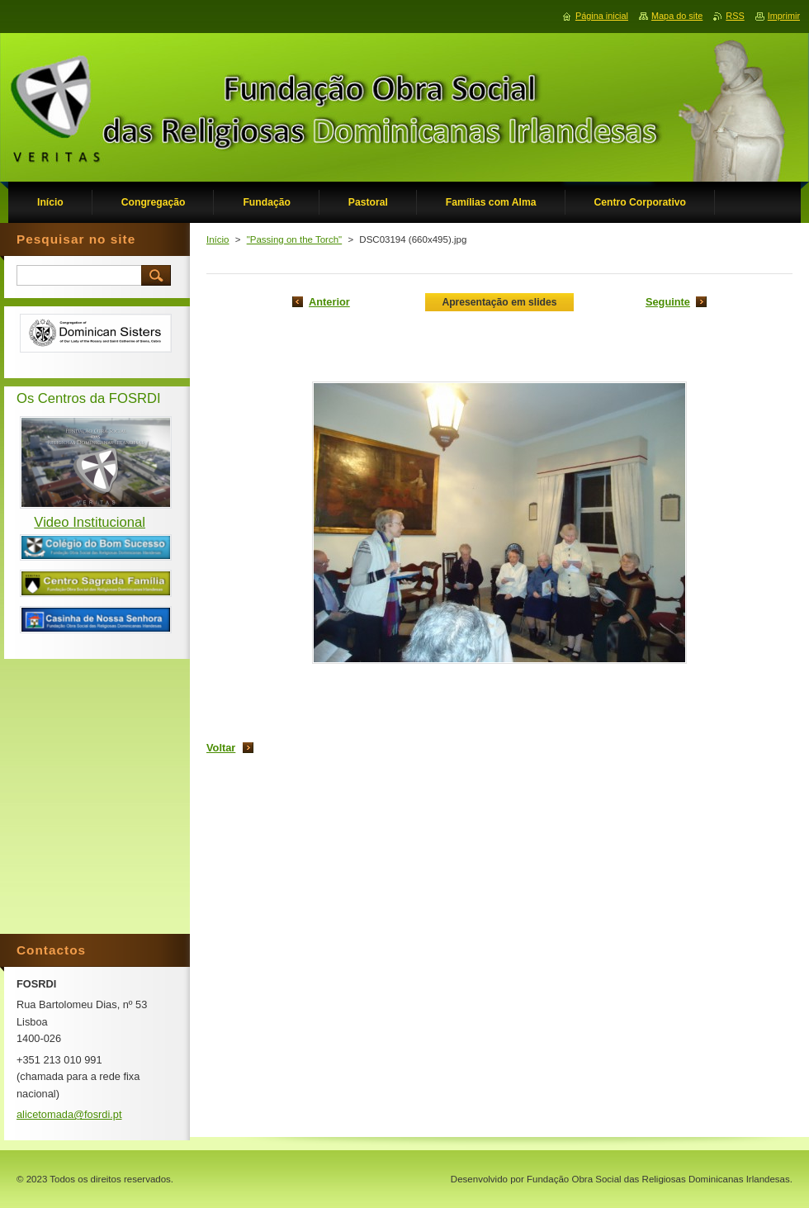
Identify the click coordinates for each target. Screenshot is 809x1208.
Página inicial (601, 16)
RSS (735, 16)
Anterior (329, 302)
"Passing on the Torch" (295, 239)
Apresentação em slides (499, 302)
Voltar (220, 747)
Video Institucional (89, 522)
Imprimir (784, 16)
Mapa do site (677, 16)
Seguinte (668, 302)
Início (217, 239)
